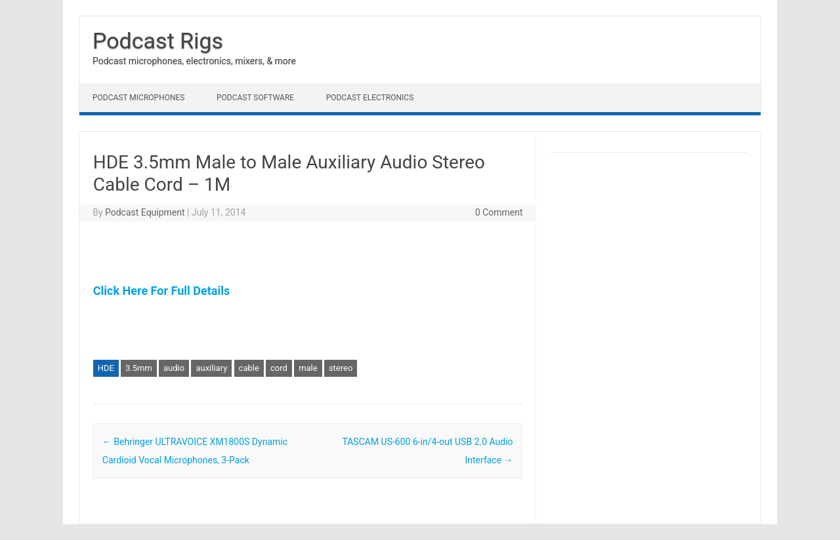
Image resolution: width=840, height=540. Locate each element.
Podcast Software (255, 97)
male (308, 368)
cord (278, 368)
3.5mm (138, 368)
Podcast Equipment (145, 212)
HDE (106, 368)
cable (249, 368)
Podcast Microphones (138, 97)
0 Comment (499, 212)
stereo (340, 368)
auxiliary (211, 368)
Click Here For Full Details (161, 291)
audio (173, 368)
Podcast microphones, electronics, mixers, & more (194, 61)
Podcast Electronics (370, 97)
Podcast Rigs (158, 41)
